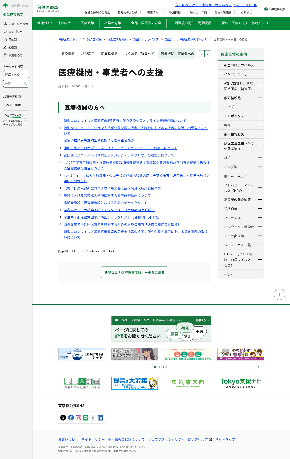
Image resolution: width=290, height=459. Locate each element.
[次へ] (258, 367)
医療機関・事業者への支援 (181, 53)
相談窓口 (88, 53)
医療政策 (87, 22)
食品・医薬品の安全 (146, 22)
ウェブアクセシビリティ (166, 439)
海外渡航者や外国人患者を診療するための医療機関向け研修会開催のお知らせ (122, 224)
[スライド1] (155, 367)
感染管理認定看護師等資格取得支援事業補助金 (99, 140)
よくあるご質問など (139, 53)
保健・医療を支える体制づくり (245, 22)
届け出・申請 (198, 12)
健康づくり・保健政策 (54, 22)
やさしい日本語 (245, 4)
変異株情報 (109, 53)
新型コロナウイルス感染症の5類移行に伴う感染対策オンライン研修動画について (125, 120)
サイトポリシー (93, 439)
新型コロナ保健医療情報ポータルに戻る (135, 272)
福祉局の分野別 (128, 12)
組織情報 (152, 12)
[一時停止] (167, 367)
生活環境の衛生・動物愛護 (191, 22)
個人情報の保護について (126, 439)
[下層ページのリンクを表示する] (260, 65)
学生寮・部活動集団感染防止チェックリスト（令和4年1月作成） (113, 217)
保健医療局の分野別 (97, 12)
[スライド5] (159, 367)
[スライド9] (163, 367)
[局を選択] (16, 74)
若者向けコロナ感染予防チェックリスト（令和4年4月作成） (109, 209)
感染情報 (68, 53)
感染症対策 (112, 22)
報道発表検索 (12, 97)
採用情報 (175, 12)
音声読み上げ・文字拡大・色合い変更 (203, 4)
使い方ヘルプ (198, 439)
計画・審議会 (223, 12)
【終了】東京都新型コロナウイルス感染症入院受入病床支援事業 (112, 188)
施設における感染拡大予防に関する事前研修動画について (107, 195)
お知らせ (246, 12)
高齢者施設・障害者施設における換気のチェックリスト (106, 202)
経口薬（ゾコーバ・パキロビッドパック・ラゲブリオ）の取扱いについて (119, 155)
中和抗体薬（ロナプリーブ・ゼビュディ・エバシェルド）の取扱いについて (120, 147)
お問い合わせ (68, 439)
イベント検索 (12, 105)
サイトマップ (225, 439)
